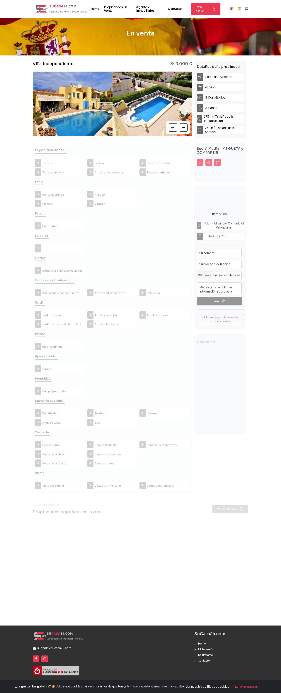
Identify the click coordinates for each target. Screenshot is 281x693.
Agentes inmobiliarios (145, 8)
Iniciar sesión (206, 8)
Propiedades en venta (115, 8)
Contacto (175, 9)
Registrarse (206, 655)
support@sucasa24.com (52, 648)
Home (94, 9)
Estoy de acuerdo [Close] (246, 686)
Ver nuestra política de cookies (207, 686)
